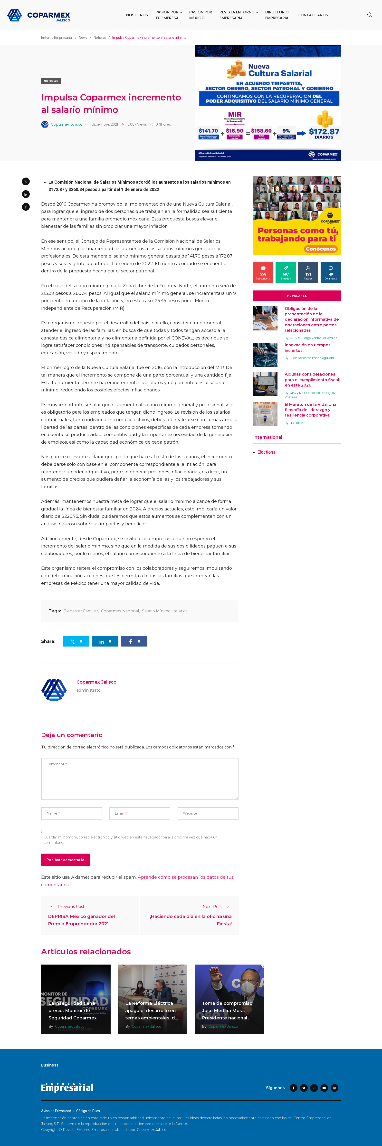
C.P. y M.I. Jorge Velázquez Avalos (313, 338)
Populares (297, 296)
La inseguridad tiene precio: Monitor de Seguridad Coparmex (72, 1011)
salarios (180, 611)
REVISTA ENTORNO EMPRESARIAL (237, 15)
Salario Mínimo (156, 611)
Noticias (51, 81)
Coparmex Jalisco (96, 682)
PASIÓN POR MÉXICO (200, 15)
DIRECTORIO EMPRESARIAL (277, 15)
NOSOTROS (137, 15)
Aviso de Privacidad (56, 1111)
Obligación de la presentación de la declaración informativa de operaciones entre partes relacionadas (312, 319)
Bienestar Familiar (81, 611)
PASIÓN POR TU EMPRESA (167, 15)
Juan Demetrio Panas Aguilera (312, 358)
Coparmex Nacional (120, 611)
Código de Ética (88, 1111)
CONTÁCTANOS (312, 15)
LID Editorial (298, 423)
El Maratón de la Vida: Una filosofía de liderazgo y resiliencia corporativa (310, 410)
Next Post (217, 906)
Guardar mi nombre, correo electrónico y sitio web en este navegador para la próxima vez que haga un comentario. (131, 840)
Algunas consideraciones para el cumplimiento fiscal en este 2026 (312, 380)
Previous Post (66, 906)
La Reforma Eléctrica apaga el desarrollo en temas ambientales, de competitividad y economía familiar (151, 1018)
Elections (267, 452)
